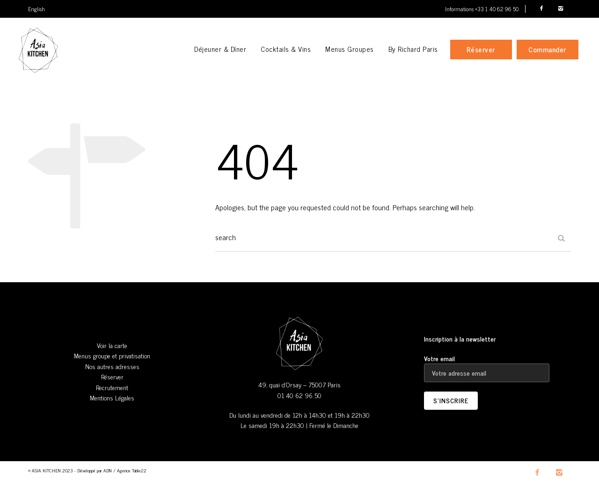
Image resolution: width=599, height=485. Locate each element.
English (36, 9)
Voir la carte (112, 345)
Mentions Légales (112, 397)
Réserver (112, 376)
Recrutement (112, 387)
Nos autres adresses (112, 366)
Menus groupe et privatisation (112, 355)
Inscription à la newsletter (460, 339)
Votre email (486, 365)
